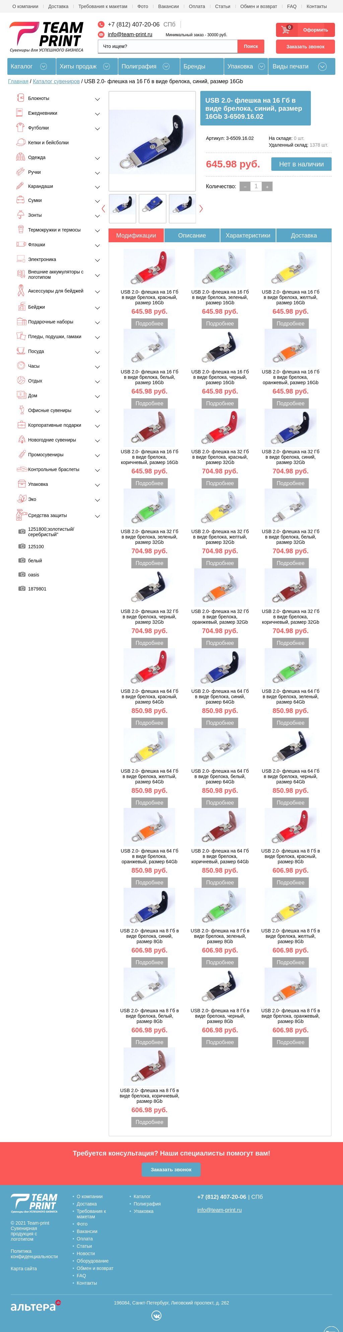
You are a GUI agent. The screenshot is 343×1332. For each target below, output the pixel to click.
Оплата (197, 6)
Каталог (142, 1196)
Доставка (58, 6)
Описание (192, 235)
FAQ (291, 6)
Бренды (194, 66)
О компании (25, 6)
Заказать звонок (305, 46)
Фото (142, 6)
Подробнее (149, 323)
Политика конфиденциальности (34, 1253)
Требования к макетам (102, 6)
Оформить (313, 30)
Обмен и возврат (259, 6)
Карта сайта (24, 1268)
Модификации (136, 235)
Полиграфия (139, 66)
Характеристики (248, 235)
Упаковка (240, 66)
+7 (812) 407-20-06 (134, 24)
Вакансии (168, 6)
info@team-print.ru (130, 34)
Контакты (316, 6)
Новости (86, 1253)
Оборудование (93, 1261)
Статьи (222, 6)
